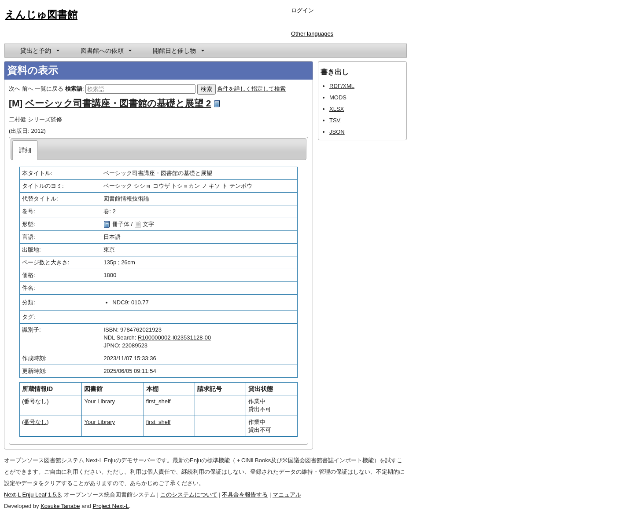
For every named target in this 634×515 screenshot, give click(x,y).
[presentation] (25, 150)
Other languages (312, 33)
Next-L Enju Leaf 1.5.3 (32, 494)
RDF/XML (341, 86)
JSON (337, 131)
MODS (337, 97)
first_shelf (158, 401)
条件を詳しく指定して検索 (251, 88)
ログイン (302, 10)
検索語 (73, 88)
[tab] (25, 150)
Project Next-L (110, 506)
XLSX (336, 109)
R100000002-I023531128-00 (174, 337)
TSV (334, 120)
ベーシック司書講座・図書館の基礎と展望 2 (118, 103)
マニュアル (287, 494)
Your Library (99, 401)
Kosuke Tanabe (60, 506)
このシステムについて (188, 494)
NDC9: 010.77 (130, 302)
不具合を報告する (245, 494)
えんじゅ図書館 (41, 14)
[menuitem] (39, 50)
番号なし (35, 401)
